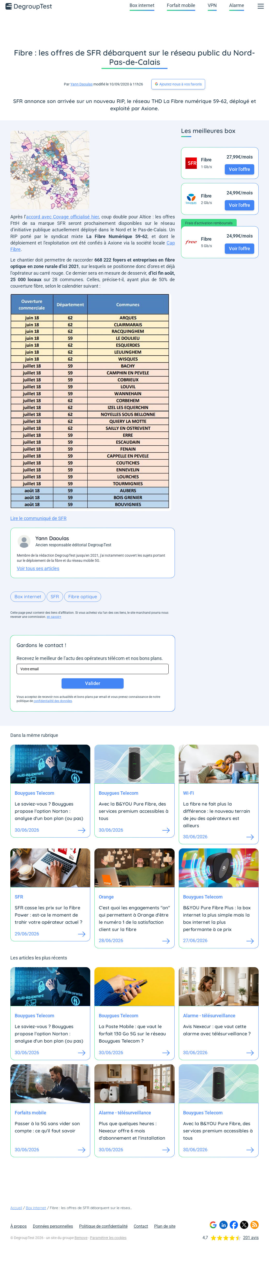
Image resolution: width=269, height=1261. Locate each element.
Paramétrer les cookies (108, 1238)
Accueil (16, 1207)
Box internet (142, 5)
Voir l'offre (239, 169)
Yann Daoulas (81, 84)
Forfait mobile (181, 5)
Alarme (236, 5)
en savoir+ (54, 617)
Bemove (80, 1238)
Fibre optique (82, 597)
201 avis (251, 1237)
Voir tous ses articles (38, 568)
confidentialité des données (53, 701)
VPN (212, 5)
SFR (55, 597)
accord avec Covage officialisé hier (62, 216)
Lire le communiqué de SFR (38, 518)
